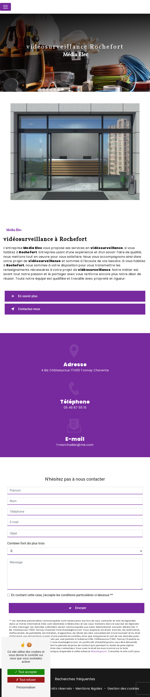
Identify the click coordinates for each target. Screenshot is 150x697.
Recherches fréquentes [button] (75, 679)
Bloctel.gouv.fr (99, 640)
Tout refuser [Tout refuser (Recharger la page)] (26, 679)
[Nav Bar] (5, 7)
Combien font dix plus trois (26, 533)
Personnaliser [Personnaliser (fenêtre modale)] (26, 687)
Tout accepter (26, 672)
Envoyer (80, 597)
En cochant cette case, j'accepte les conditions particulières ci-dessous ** (62, 585)
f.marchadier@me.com (74, 434)
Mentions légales (88, 688)
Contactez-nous (25, 309)
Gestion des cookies (123, 688)
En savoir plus (24, 296)
